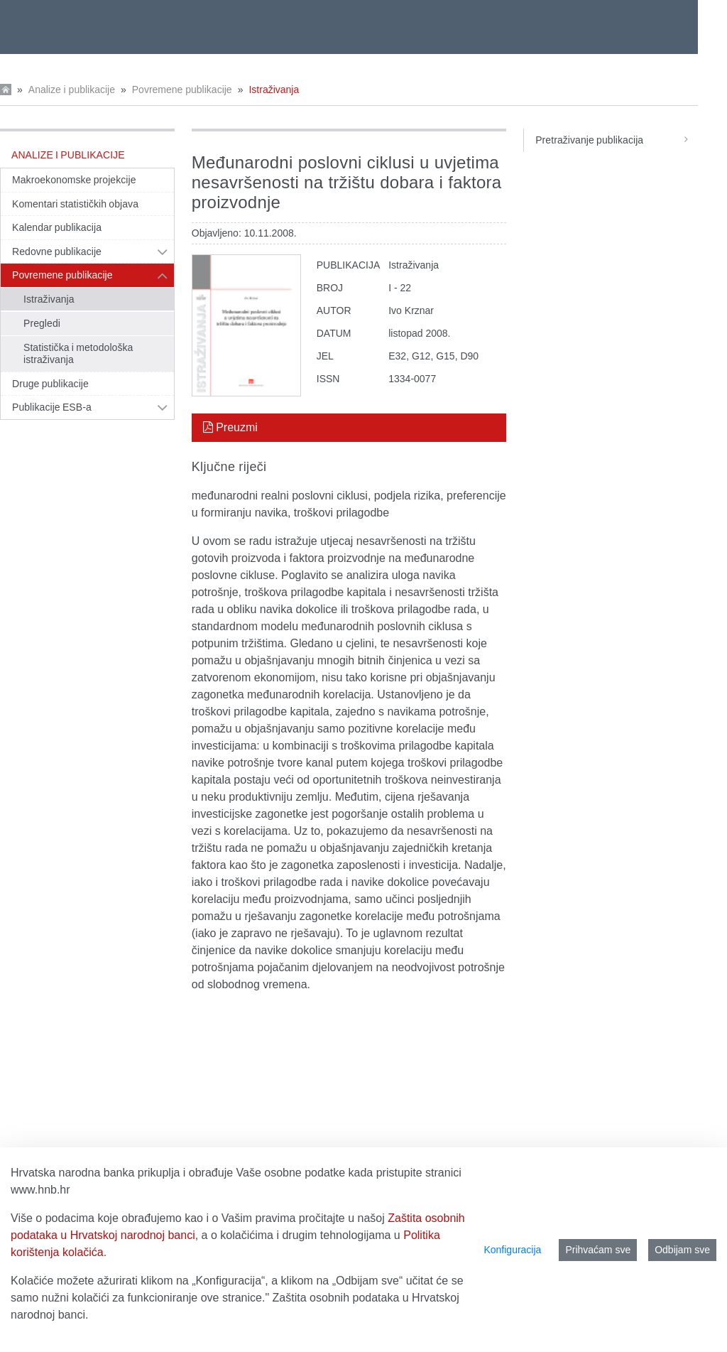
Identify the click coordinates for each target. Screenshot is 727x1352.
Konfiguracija (512, 1249)
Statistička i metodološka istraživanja (78, 354)
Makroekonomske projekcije (74, 179)
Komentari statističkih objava (75, 204)
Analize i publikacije (71, 89)
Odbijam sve (682, 1249)
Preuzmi (230, 427)
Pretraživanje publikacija (616, 140)
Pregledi (41, 323)
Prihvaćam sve (597, 1249)
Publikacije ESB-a (52, 407)
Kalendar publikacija (57, 227)
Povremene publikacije (182, 89)
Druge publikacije (50, 383)
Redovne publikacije (57, 251)
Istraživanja (273, 89)
